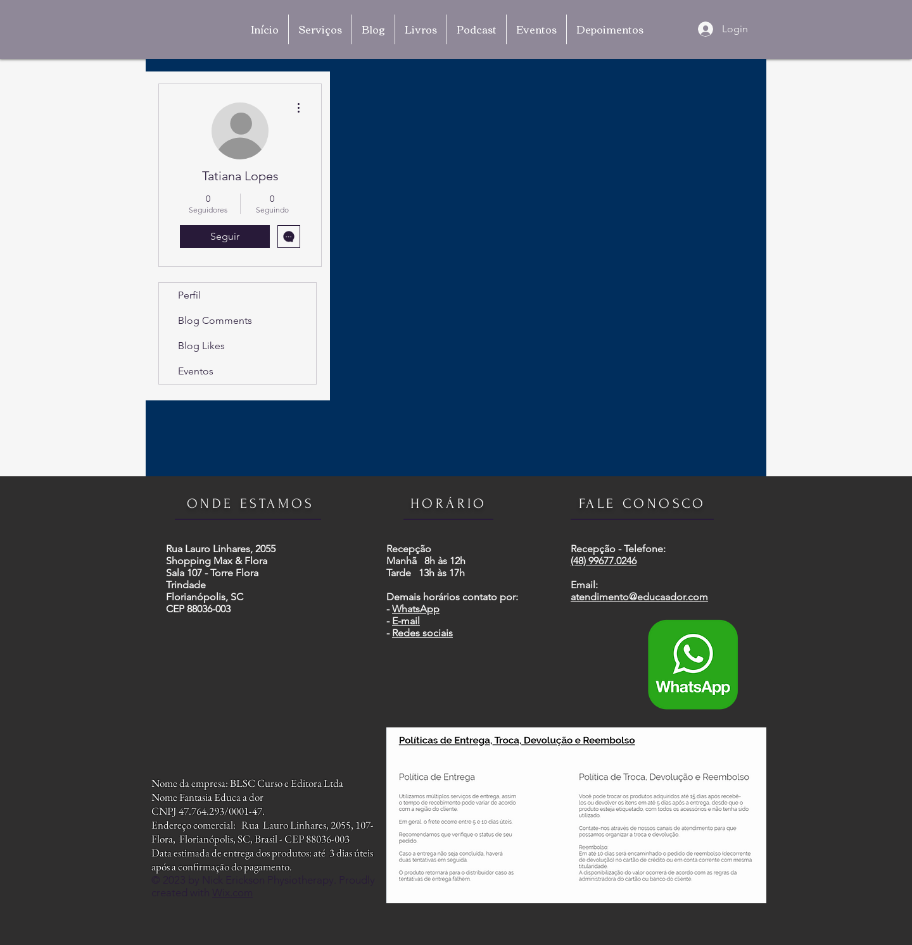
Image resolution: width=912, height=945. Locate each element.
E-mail (406, 621)
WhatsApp (416, 609)
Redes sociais (422, 633)
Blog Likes (201, 346)
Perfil (189, 295)
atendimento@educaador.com (639, 597)
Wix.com (232, 892)
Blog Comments (215, 320)
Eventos (195, 371)
